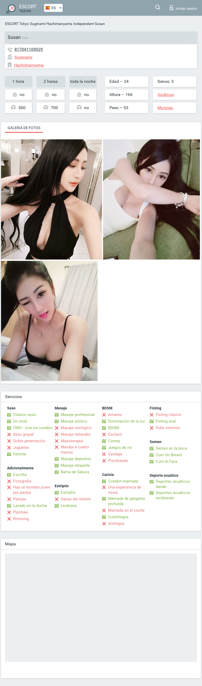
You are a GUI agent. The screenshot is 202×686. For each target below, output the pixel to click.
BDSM (113, 427)
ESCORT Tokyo (17, 24)
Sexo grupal (23, 434)
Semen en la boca (171, 448)
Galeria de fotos (24, 128)
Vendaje (115, 454)
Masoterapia (72, 441)
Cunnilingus (118, 517)
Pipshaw (20, 512)
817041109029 (28, 49)
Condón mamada (123, 481)
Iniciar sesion (183, 8)
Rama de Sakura (75, 472)
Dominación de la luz (126, 421)
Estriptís (68, 492)
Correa (114, 441)
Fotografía (22, 481)
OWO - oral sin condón (32, 427)
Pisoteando (118, 460)
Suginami (37, 24)
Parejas (19, 499)
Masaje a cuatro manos (75, 450)
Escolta (20, 474)
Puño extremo (168, 427)
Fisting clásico (168, 414)
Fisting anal (166, 421)
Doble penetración (29, 441)
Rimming (21, 518)
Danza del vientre (76, 499)
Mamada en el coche (126, 510)
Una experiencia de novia (124, 490)
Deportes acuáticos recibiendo (173, 495)
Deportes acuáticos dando (173, 484)
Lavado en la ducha (30, 505)
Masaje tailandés (76, 434)
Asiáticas (166, 94)
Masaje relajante (75, 465)
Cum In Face (167, 461)
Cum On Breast (169, 455)
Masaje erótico (74, 421)
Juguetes (21, 447)
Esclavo (115, 434)
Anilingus (116, 523)
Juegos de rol (120, 447)
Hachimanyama (59, 24)
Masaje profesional (78, 414)
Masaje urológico (76, 427)
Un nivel (20, 421)
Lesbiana (69, 505)
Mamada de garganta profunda (126, 501)
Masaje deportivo (76, 458)
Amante (115, 414)
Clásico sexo (24, 414)
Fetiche (19, 454)
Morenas (165, 107)
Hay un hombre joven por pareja (31, 490)
